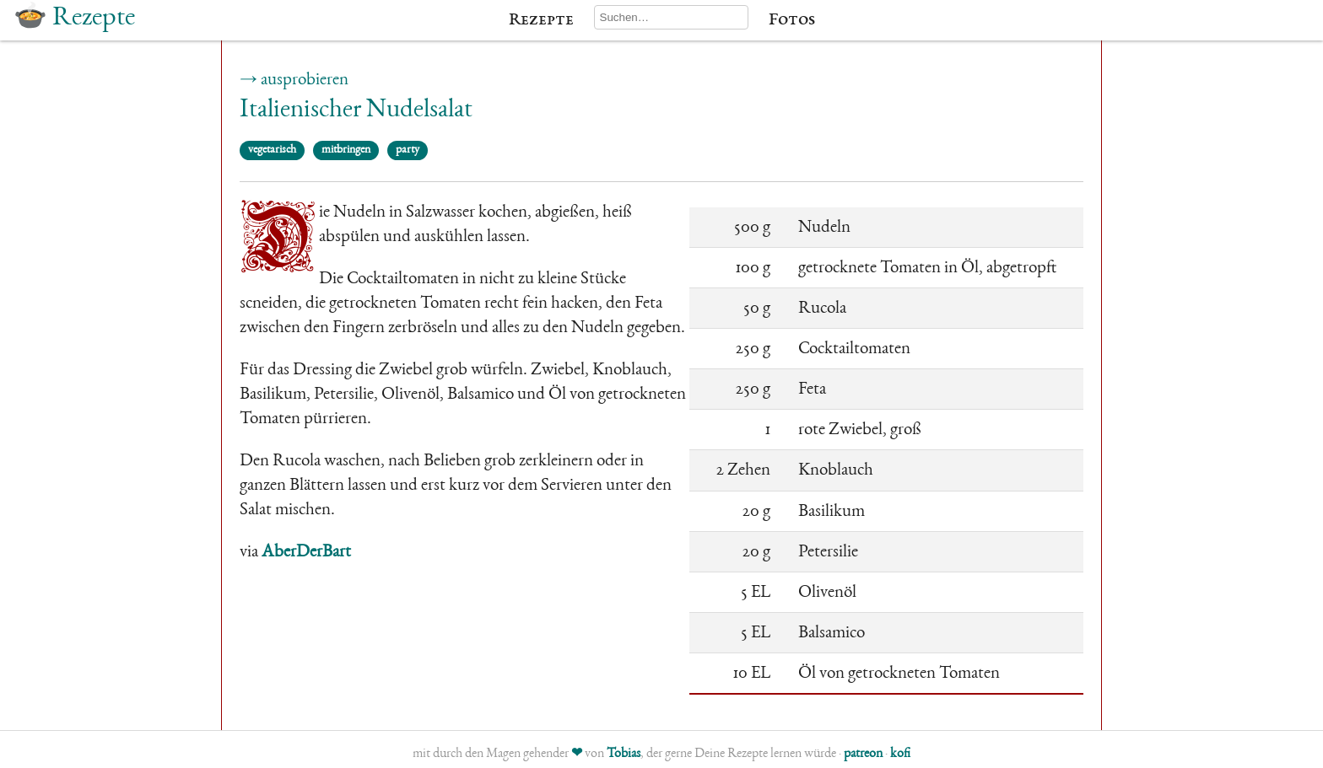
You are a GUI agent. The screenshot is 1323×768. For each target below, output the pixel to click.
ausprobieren (304, 80)
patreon (863, 754)
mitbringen (345, 150)
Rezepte (541, 20)
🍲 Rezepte (74, 18)
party (407, 150)
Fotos (792, 20)
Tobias (623, 754)
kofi (900, 754)
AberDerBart (306, 552)
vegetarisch (272, 150)
